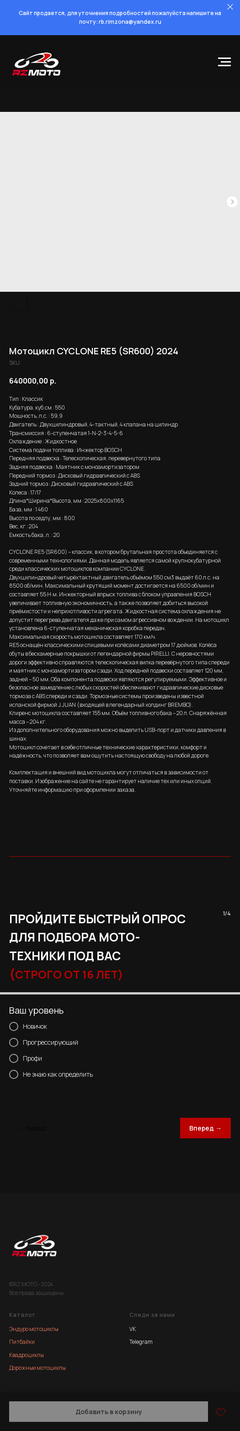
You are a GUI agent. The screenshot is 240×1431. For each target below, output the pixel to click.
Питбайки (22, 1342)
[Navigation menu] (224, 62)
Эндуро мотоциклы (34, 1329)
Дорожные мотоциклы (37, 1368)
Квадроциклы (26, 1355)
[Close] (230, 7)
